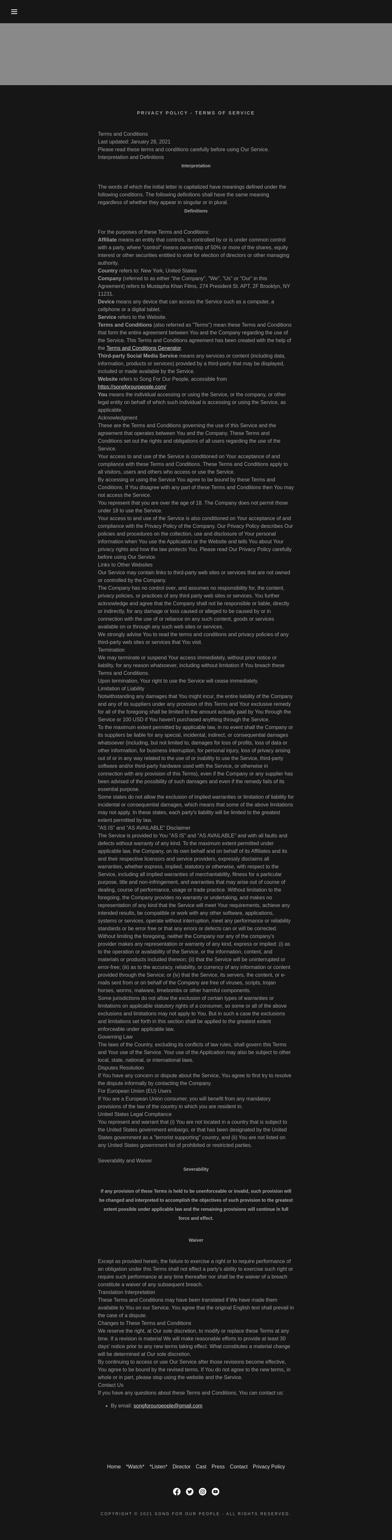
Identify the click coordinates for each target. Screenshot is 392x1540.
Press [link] (218, 1466)
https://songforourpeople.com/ (132, 387)
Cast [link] (201, 1466)
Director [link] (182, 1466)
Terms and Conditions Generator (143, 348)
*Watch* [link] (135, 1466)
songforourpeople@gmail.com (168, 1405)
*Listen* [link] (158, 1466)
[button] (20, 11)
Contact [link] (239, 1466)
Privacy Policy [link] (269, 1466)
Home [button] (114, 1466)
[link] (176, 1491)
